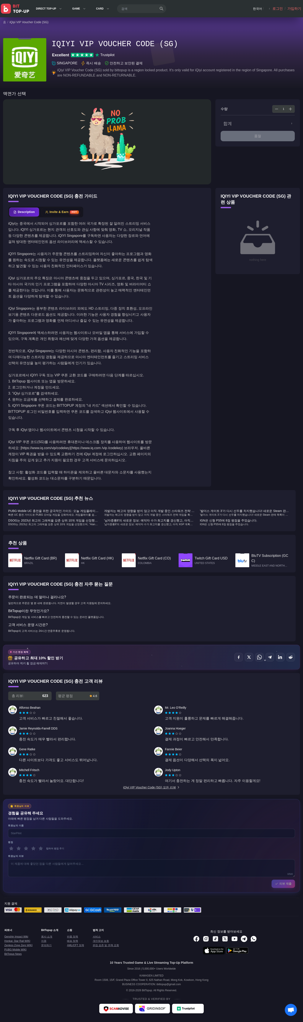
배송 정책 (72, 940)
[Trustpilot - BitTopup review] (188, 1008)
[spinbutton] (283, 109)
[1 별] (11, 848)
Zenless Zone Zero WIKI (18, 945)
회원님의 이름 (16, 825)
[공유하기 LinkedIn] (280, 657)
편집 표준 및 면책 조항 (106, 945)
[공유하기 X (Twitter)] (249, 657)
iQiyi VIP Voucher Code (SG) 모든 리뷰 (151, 787)
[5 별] (40, 848)
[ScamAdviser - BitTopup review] (116, 1008)
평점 (10, 842)
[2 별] (18, 848)
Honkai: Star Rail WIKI (17, 940)
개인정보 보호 (101, 940)
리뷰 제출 (283, 883)
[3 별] (26, 848)
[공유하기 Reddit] (290, 657)
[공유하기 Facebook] (238, 657)
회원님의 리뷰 (16, 856)
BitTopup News (13, 953)
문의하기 (46, 945)
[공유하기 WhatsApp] (259, 657)
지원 (43, 940)
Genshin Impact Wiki (16, 936)
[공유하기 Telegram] (270, 657)
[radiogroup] (27, 713)
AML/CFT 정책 (75, 945)
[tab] (24, 212)
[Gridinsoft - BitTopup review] (152, 1008)
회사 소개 (46, 936)
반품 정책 (72, 936)
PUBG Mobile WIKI (15, 949)
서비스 (97, 936)
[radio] (21, 713)
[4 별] (33, 848)
